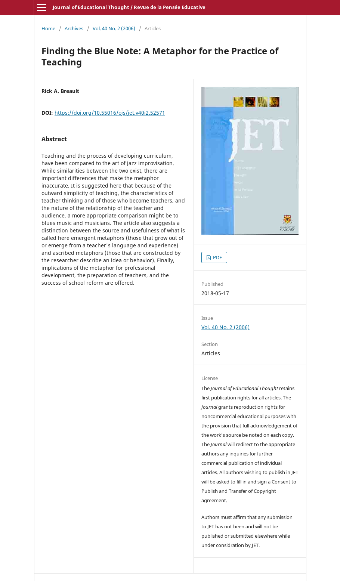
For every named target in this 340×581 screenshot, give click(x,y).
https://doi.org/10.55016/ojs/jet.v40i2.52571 (110, 112)
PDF (217, 257)
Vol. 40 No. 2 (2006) (114, 28)
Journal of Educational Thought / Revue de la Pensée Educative (129, 7)
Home (48, 28)
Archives (74, 28)
